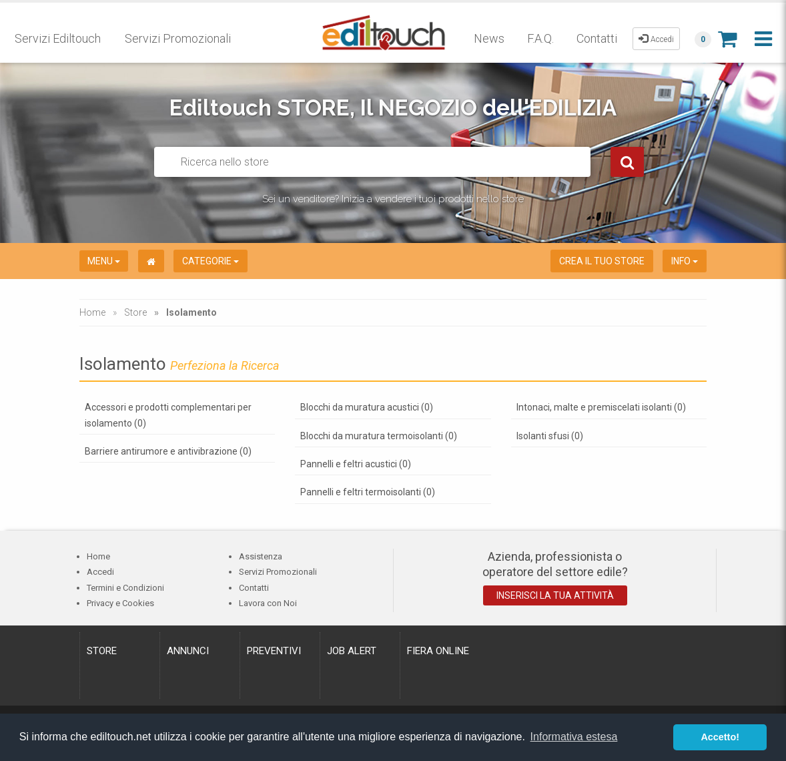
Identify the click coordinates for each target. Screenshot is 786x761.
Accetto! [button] (720, 737)
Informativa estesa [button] (574, 736)
